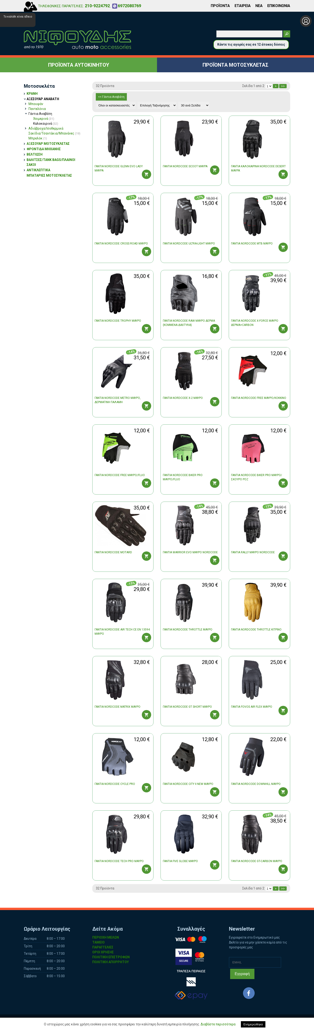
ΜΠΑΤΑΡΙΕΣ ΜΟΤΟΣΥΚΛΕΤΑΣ (49, 175)
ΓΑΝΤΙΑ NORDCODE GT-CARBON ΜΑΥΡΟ (256, 861)
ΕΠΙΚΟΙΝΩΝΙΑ (278, 6)
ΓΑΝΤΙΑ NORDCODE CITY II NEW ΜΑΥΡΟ (188, 784)
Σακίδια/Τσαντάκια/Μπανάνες (54, 133)
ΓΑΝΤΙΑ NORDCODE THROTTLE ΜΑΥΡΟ (187, 629)
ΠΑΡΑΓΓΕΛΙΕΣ (102, 947)
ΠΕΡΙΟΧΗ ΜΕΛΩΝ (105, 937)
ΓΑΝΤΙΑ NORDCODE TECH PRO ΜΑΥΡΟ (119, 861)
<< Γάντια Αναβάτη (111, 96)
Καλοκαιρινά (45, 123)
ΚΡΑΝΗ (32, 93)
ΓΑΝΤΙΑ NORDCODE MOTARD (113, 552)
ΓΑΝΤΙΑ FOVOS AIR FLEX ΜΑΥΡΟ (251, 706)
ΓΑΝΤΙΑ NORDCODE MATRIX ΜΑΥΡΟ (117, 706)
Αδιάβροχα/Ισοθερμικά (46, 128)
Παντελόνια (37, 109)
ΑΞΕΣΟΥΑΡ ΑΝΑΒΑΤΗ (43, 99)
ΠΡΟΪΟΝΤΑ (220, 6)
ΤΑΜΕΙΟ (98, 942)
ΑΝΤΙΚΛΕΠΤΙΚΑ (38, 170)
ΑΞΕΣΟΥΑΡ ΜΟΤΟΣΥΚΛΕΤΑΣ (48, 144)
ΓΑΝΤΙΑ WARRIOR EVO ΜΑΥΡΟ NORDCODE (190, 552)
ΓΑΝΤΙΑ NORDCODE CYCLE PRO (115, 784)
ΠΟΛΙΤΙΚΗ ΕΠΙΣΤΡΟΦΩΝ (111, 957)
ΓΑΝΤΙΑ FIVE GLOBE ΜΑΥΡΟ (180, 861)
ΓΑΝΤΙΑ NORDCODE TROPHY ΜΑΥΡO (118, 320)
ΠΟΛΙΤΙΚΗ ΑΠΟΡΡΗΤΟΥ (110, 962)
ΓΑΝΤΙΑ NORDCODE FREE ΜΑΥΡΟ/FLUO (120, 475)
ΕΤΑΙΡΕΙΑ (243, 6)
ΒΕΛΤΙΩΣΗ (35, 154)
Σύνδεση (306, 21)
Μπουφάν (36, 104)
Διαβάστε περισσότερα (218, 1024)
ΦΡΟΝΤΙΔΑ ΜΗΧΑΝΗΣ (44, 149)
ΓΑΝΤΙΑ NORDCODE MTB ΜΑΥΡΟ (252, 243)
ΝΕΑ (259, 6)
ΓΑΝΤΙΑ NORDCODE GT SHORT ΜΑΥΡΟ (187, 706)
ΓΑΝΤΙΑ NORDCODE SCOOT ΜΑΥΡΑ (185, 166)
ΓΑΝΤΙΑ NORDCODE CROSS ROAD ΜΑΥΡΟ (121, 243)
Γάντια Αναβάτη (40, 114)
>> (283, 86)
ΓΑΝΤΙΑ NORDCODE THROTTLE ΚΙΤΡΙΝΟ (256, 629)
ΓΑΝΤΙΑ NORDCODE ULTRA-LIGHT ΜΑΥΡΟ (189, 243)
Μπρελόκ (38, 138)
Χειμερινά (43, 118)
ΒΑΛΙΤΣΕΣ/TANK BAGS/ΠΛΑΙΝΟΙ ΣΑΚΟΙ (51, 162)
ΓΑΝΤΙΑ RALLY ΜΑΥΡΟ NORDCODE (253, 552)
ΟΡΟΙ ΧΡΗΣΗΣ (103, 952)
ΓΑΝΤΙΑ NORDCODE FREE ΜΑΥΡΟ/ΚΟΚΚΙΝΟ (258, 398)
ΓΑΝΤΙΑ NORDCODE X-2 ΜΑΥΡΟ (183, 398)
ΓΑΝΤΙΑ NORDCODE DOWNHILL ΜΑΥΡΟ (256, 784)
